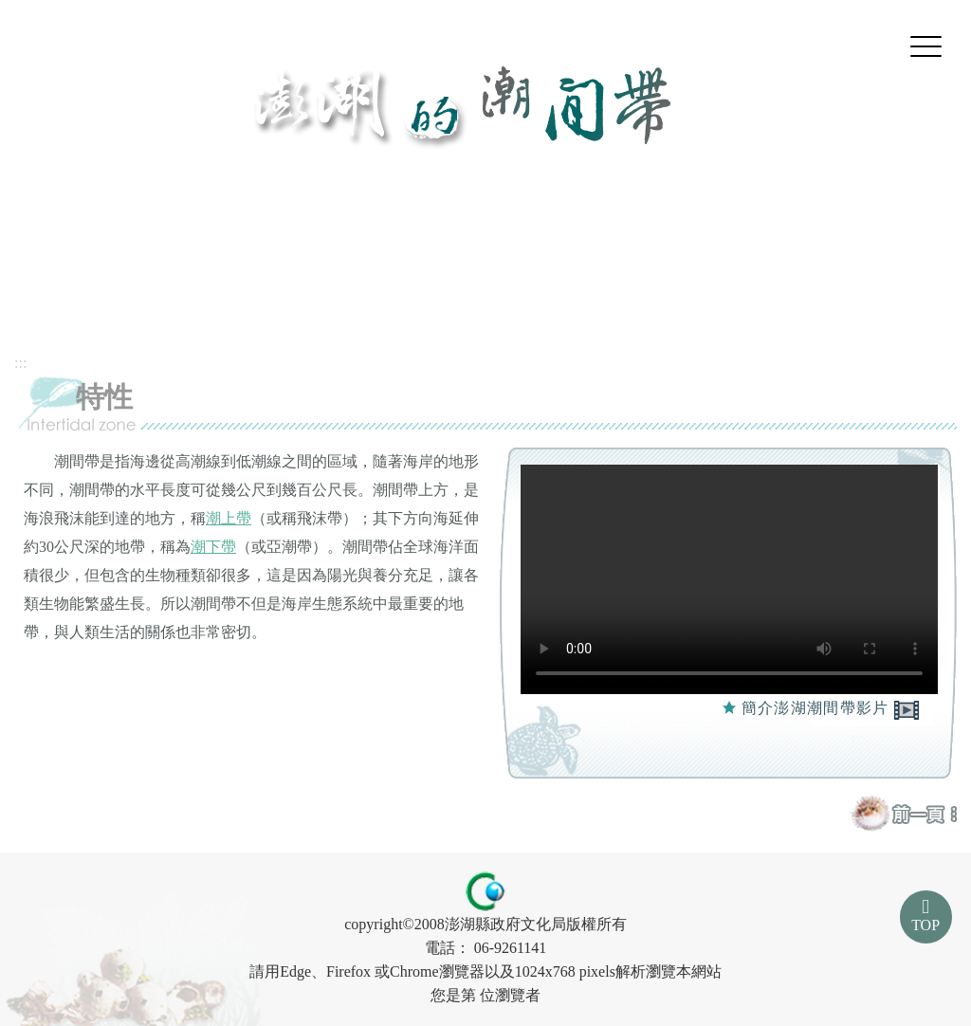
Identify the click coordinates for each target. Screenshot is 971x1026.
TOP (925, 925)
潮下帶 (213, 547)
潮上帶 (228, 518)
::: (20, 363)
